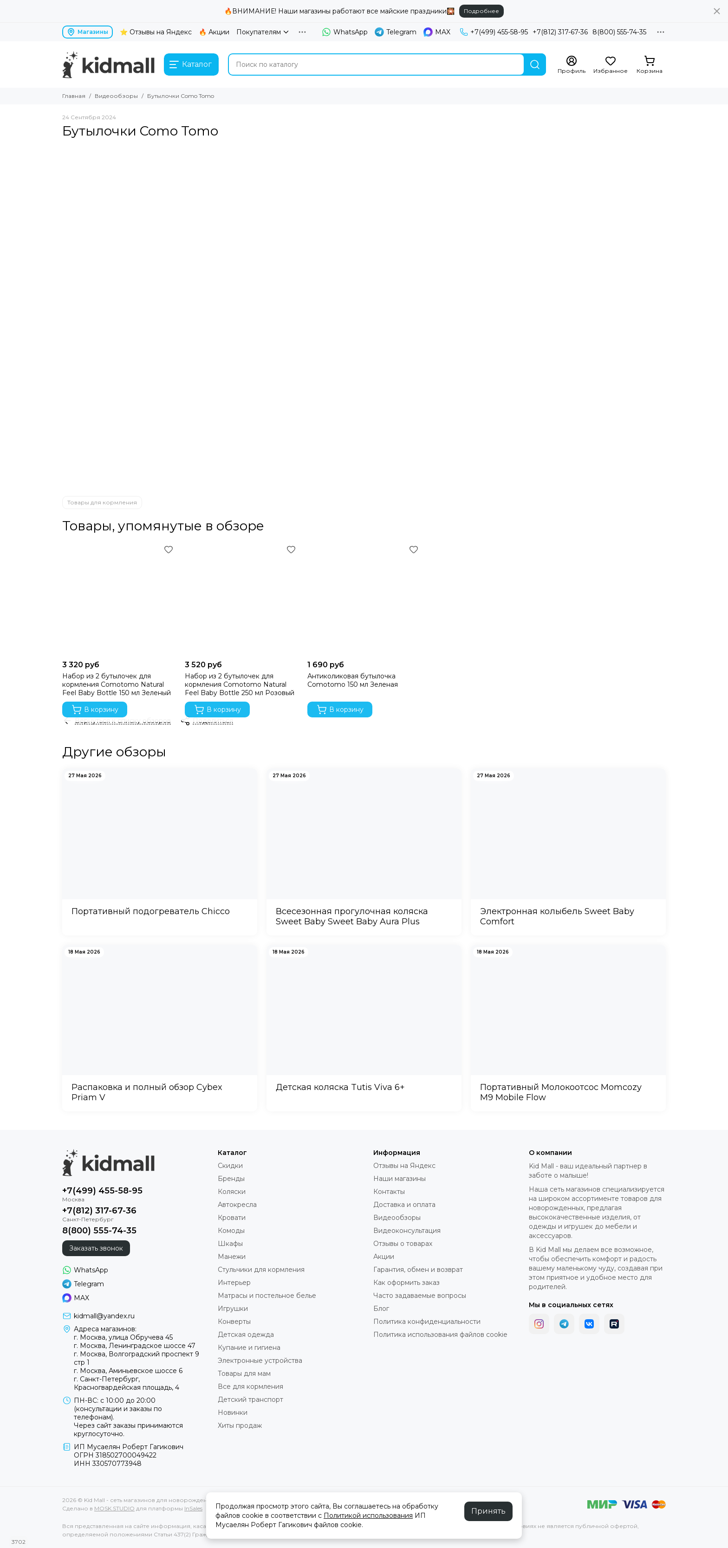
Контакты (389, 1191)
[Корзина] (649, 65)
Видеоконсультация (407, 1230)
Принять (488, 1511)
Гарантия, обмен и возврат (418, 1269)
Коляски (232, 1191)
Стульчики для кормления (261, 1269)
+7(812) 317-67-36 (560, 32)
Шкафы (230, 1243)
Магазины (87, 32)
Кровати (232, 1217)
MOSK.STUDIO (114, 1508)
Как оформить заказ (406, 1282)
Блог (381, 1308)
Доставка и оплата (404, 1204)
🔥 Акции (214, 32)
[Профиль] (571, 65)
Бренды (231, 1178)
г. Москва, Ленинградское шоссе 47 (134, 1346)
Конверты (234, 1321)
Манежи (232, 1256)
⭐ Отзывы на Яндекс (156, 32)
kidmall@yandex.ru (104, 1316)
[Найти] (535, 64)
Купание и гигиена (249, 1347)
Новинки (232, 1412)
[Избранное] (610, 65)
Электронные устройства (260, 1360)
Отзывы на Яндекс (404, 1165)
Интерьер (234, 1282)
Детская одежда (246, 1334)
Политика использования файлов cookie (440, 1334)
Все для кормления (250, 1386)
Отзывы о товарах (402, 1243)
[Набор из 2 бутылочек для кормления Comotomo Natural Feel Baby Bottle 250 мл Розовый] (241, 599)
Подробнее (481, 10)
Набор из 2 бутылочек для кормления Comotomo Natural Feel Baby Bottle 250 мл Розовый (239, 684)
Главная (73, 95)
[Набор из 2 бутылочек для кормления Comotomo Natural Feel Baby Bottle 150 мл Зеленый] (119, 599)
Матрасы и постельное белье (267, 1295)
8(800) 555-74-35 (619, 32)
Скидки (230, 1165)
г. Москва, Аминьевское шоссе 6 (128, 1371)
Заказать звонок (96, 1248)
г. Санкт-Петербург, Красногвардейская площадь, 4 (126, 1383)
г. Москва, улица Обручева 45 (123, 1337)
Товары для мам (244, 1373)
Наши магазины (399, 1178)
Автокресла (237, 1204)
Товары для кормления (102, 502)
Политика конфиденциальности (427, 1321)
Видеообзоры (116, 95)
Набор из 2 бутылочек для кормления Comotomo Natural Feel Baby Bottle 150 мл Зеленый (116, 684)
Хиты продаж (240, 1425)
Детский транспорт (250, 1399)
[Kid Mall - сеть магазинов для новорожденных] (108, 64)
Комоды (231, 1230)
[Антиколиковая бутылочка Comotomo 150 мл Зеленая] (364, 599)
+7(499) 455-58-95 (494, 32)
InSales (193, 1508)
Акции (383, 1256)
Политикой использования (368, 1515)
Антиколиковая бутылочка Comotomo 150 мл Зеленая (352, 680)
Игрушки (233, 1308)
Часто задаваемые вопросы (419, 1295)
